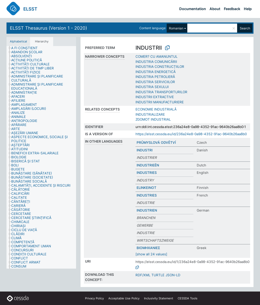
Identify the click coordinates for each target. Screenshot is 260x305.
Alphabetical (18, 41)
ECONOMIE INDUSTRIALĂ (156, 109)
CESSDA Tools (187, 298)
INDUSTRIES (147, 172)
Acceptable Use (124, 298)
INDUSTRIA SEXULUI (152, 87)
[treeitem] (26, 48)
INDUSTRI (145, 150)
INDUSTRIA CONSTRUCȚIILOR (159, 66)
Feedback (232, 9)
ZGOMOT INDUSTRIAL (153, 119)
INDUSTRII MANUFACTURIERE (159, 102)
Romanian (176, 28)
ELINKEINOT (146, 188)
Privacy (94, 298)
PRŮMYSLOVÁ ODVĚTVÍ (156, 142)
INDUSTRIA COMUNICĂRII (156, 62)
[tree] (41, 157)
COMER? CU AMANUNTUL (156, 56)
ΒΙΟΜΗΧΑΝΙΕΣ (148, 248)
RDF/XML (142, 275)
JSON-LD (173, 275)
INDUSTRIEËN (148, 165)
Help (248, 9)
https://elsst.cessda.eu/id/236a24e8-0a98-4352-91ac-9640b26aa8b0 (191, 134)
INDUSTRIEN (147, 210)
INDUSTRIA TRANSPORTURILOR (161, 92)
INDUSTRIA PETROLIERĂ (155, 77)
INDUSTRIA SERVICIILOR (155, 82)
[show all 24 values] (151, 254)
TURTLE (157, 275)
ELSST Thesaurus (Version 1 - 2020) (48, 28)
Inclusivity (158, 298)
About (215, 9)
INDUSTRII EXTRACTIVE (154, 97)
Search (245, 28)
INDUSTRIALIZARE (150, 114)
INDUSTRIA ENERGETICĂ (155, 72)
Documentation (192, 9)
